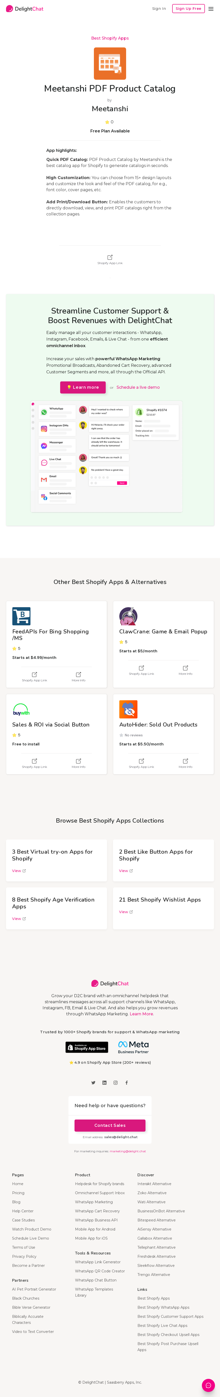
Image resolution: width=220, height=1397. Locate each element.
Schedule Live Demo (30, 1238)
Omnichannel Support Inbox (100, 1193)
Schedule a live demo (138, 387)
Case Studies (23, 1220)
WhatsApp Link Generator (98, 1262)
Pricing (18, 1193)
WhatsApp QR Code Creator (100, 1271)
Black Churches (25, 1298)
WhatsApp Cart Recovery (97, 1211)
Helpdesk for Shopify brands (99, 1184)
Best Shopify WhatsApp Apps (163, 1307)
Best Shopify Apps (110, 38)
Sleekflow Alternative (156, 1265)
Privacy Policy (24, 1256)
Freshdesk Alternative (156, 1256)
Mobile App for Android (95, 1229)
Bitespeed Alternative (156, 1220)
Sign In (159, 8)
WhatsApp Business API (96, 1220)
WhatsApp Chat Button (96, 1280)
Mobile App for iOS (91, 1238)
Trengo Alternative (153, 1274)
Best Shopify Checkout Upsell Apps (168, 1334)
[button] (211, 8)
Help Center (22, 1211)
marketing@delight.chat (128, 1151)
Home (17, 1184)
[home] (24, 8)
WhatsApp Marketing (94, 1202)
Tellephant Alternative (156, 1247)
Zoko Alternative (152, 1193)
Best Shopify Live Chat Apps (162, 1325)
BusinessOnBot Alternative (161, 1211)
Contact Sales (110, 1125)
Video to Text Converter (33, 1331)
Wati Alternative (151, 1202)
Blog (16, 1202)
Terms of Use (23, 1247)
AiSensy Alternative (154, 1229)
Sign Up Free (188, 8)
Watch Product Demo (31, 1229)
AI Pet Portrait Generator (34, 1289)
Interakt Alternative (154, 1184)
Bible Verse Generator (31, 1307)
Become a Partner (28, 1265)
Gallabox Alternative (154, 1238)
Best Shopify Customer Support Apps (170, 1316)
